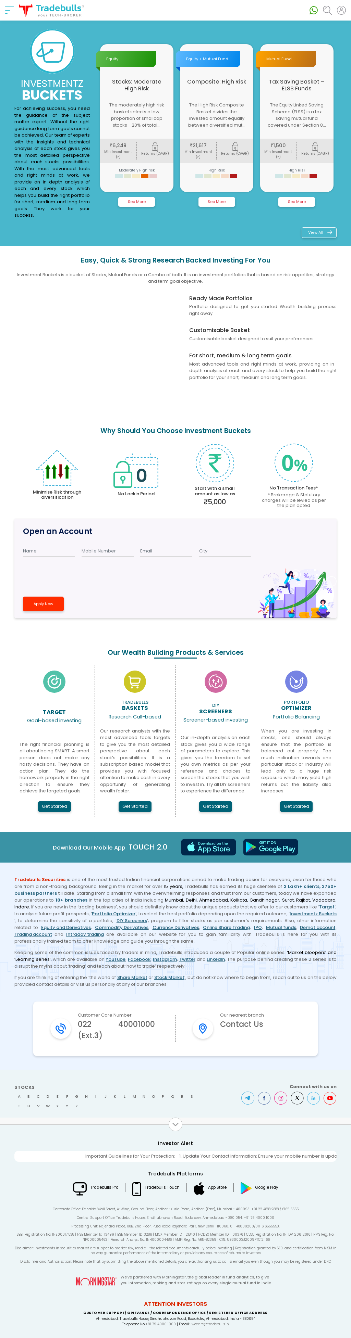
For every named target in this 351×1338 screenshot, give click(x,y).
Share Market (132, 977)
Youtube (330, 1098)
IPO (258, 927)
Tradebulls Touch (162, 1187)
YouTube (115, 959)
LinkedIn (216, 959)
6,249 (118, 145)
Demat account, (318, 927)
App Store (217, 1187)
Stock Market (169, 977)
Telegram (247, 1098)
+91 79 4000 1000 (160, 1324)
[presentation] (61, 573)
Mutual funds (281, 927)
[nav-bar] (9, 10)
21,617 (198, 145)
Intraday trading (85, 934)
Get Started (54, 806)
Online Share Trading (226, 927)
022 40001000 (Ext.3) (116, 1030)
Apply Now (43, 604)
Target (327, 907)
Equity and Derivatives (66, 927)
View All (315, 232)
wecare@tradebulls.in (210, 1324)
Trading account (33, 934)
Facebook (139, 959)
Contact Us (241, 1024)
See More (137, 201)
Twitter (187, 959)
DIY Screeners (132, 920)
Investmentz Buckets (313, 913)
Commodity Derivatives (121, 927)
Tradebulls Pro (104, 1187)
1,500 (278, 145)
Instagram (165, 959)
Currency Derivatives (176, 927)
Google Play (266, 1187)
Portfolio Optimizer (113, 913)
